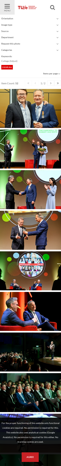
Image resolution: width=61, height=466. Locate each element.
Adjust (13, 61)
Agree (30, 457)
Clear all (7, 67)
